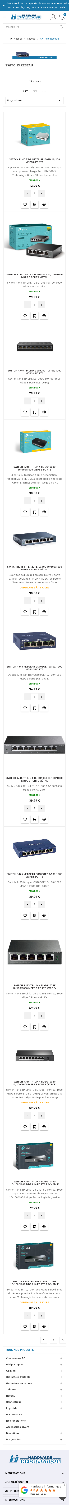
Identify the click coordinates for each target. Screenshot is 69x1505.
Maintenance (14, 1414)
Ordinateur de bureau (19, 1383)
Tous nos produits (19, 1350)
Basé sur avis (39, 1494)
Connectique (14, 1402)
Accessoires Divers (17, 1427)
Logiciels (11, 1408)
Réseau (10, 1395)
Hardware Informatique (45, 1486)
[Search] (61, 27)
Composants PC (15, 1358)
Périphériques (14, 1364)
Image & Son (13, 1439)
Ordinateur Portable (18, 1377)
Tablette (11, 1389)
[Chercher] (30, 27)
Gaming (11, 1370)
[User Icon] (53, 17)
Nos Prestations (16, 1420)
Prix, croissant (34, 100)
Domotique (12, 1433)
